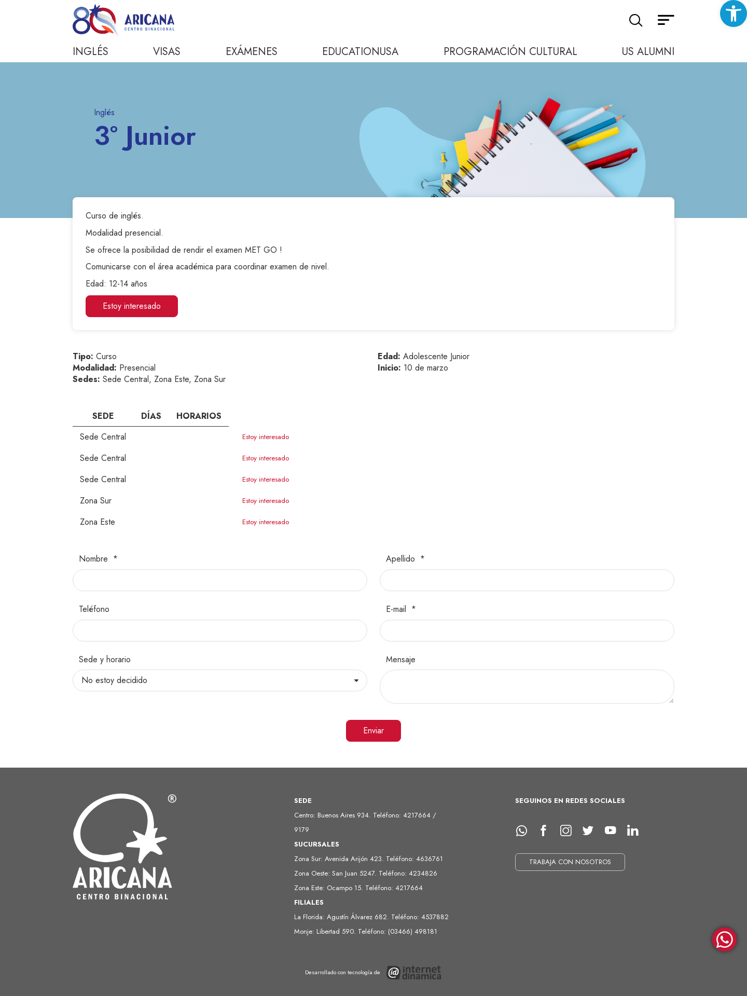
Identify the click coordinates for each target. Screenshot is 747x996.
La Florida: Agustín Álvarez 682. (342, 917)
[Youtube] (614, 830)
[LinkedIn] (636, 830)
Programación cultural (510, 51)
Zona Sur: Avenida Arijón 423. (340, 859)
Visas (167, 51)
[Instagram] (569, 830)
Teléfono (94, 609)
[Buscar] (635, 20)
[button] (733, 13)
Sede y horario (105, 659)
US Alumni (648, 51)
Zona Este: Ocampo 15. (329, 888)
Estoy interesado (132, 306)
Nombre (94, 559)
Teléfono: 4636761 (414, 859)
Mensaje (401, 659)
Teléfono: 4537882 (420, 917)
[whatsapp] (525, 830)
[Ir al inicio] (124, 21)
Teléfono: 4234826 (408, 873)
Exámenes (252, 51)
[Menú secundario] (666, 20)
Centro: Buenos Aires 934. (333, 815)
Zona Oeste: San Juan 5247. (336, 873)
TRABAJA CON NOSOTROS (570, 862)
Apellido (402, 559)
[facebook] (547, 830)
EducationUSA (360, 51)
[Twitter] (592, 830)
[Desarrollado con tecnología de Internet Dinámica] (373, 972)
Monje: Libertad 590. (326, 931)
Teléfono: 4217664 (394, 888)
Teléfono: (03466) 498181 (397, 931)
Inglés (90, 51)
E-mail (397, 609)
